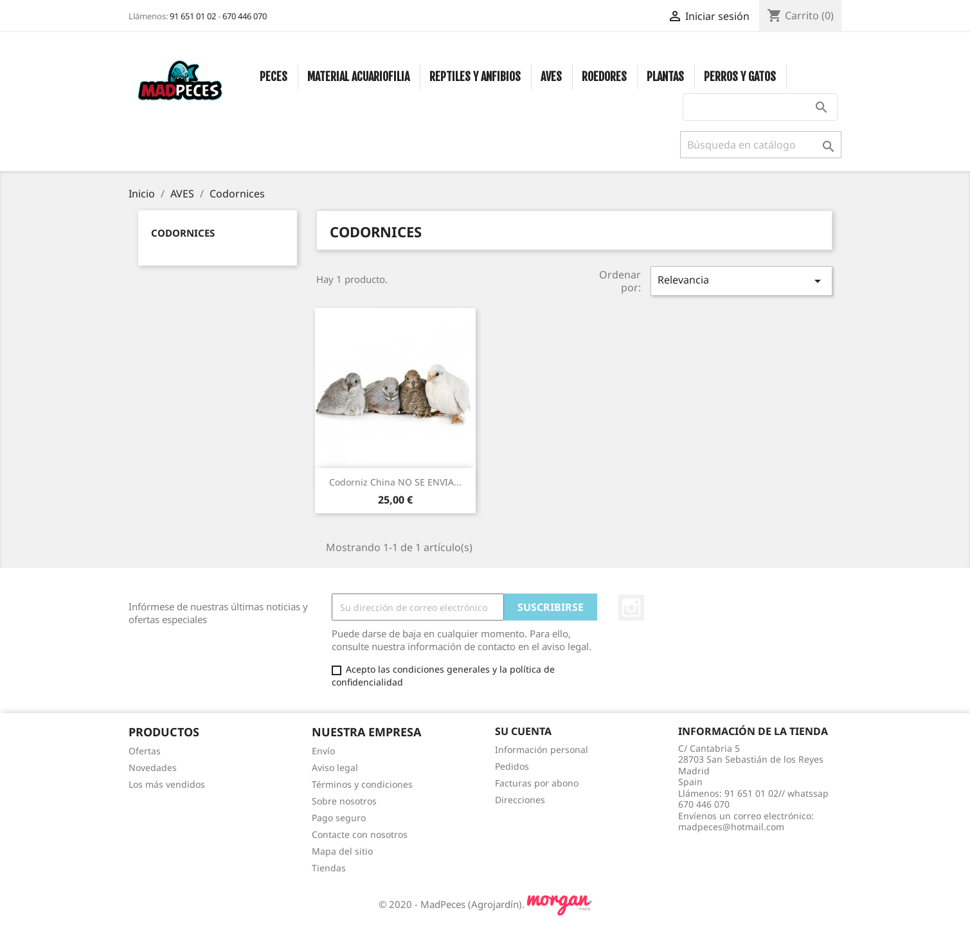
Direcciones (520, 800)
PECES (273, 76)
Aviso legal (335, 767)
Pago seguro (339, 818)
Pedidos (512, 766)
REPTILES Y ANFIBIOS (475, 76)
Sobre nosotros (344, 801)
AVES (551, 76)
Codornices (183, 232)
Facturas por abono (537, 783)
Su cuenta (523, 731)
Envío (323, 751)
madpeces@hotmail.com (731, 827)
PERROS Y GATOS (740, 76)
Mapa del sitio (342, 851)
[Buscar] (760, 144)
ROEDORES (604, 76)
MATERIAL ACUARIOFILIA (358, 76)
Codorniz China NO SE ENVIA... (395, 482)
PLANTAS (665, 76)
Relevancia (741, 281)
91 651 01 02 (193, 16)
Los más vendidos (167, 784)
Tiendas (329, 868)
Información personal (541, 749)
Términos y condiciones (362, 784)
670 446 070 (244, 16)
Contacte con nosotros (360, 834)
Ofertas (145, 751)
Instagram (631, 608)
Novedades (153, 767)
